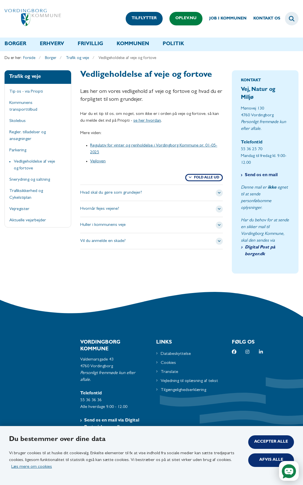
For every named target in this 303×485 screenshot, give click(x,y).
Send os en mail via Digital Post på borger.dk (111, 424)
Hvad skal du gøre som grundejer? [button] (111, 193)
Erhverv (52, 44)
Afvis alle (271, 460)
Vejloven (98, 161)
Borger (15, 44)
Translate (169, 372)
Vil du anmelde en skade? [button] (103, 241)
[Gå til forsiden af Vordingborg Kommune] (30, 19)
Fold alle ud (206, 178)
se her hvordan (147, 121)
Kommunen (133, 44)
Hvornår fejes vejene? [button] (99, 209)
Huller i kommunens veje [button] (103, 225)
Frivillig (90, 44)
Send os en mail (261, 175)
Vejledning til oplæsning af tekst (189, 381)
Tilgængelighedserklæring (183, 390)
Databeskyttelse (176, 354)
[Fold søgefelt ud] (291, 18)
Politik (173, 44)
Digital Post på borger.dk (260, 251)
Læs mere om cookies (31, 467)
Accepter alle (271, 442)
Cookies (168, 363)
